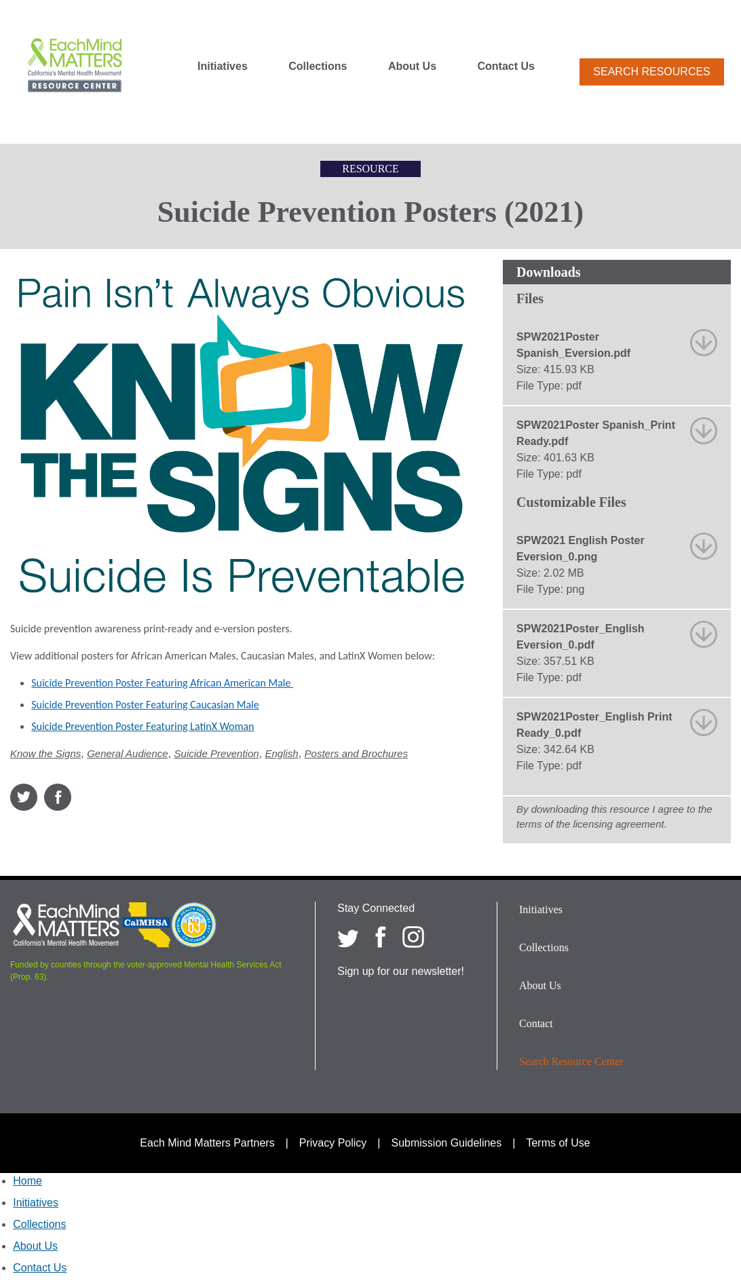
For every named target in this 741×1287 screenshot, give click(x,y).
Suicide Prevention (216, 753)
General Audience (127, 753)
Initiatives (222, 66)
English (282, 753)
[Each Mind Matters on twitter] (348, 937)
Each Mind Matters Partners (207, 1143)
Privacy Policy (333, 1143)
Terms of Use (558, 1143)
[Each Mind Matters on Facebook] (381, 937)
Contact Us (506, 66)
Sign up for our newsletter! (400, 971)
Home (27, 1181)
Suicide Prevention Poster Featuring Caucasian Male (145, 704)
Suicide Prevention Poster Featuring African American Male (162, 682)
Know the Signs (45, 753)
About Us (412, 66)
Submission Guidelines (447, 1143)
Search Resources (651, 71)
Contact (536, 1023)
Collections (317, 66)
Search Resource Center (571, 1061)
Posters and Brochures (356, 753)
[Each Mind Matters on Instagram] (413, 937)
